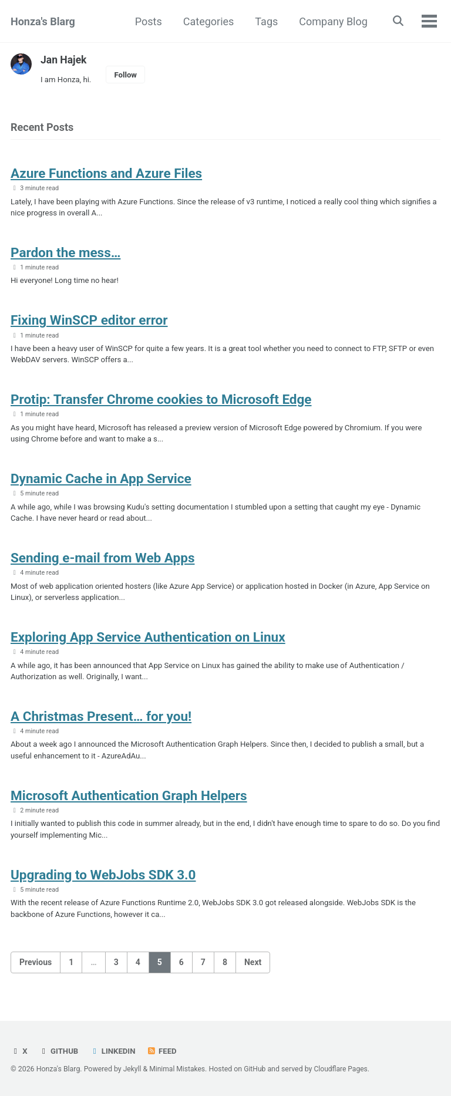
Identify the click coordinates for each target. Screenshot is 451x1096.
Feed (164, 1051)
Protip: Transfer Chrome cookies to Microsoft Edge (161, 404)
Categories (206, 21)
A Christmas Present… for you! (101, 726)
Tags (264, 21)
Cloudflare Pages (344, 1069)
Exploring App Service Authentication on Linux (148, 646)
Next (252, 976)
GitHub (59, 1051)
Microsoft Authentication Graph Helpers (129, 807)
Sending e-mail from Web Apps (102, 565)
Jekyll (132, 1069)
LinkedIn (113, 1051)
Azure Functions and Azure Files (106, 174)
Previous (35, 976)
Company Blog (331, 21)
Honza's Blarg (43, 21)
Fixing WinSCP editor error (89, 323)
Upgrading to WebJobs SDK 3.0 (103, 887)
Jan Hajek (64, 59)
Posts (146, 21)
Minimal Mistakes (178, 1069)
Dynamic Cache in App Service (101, 485)
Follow (127, 74)
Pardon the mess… (65, 254)
